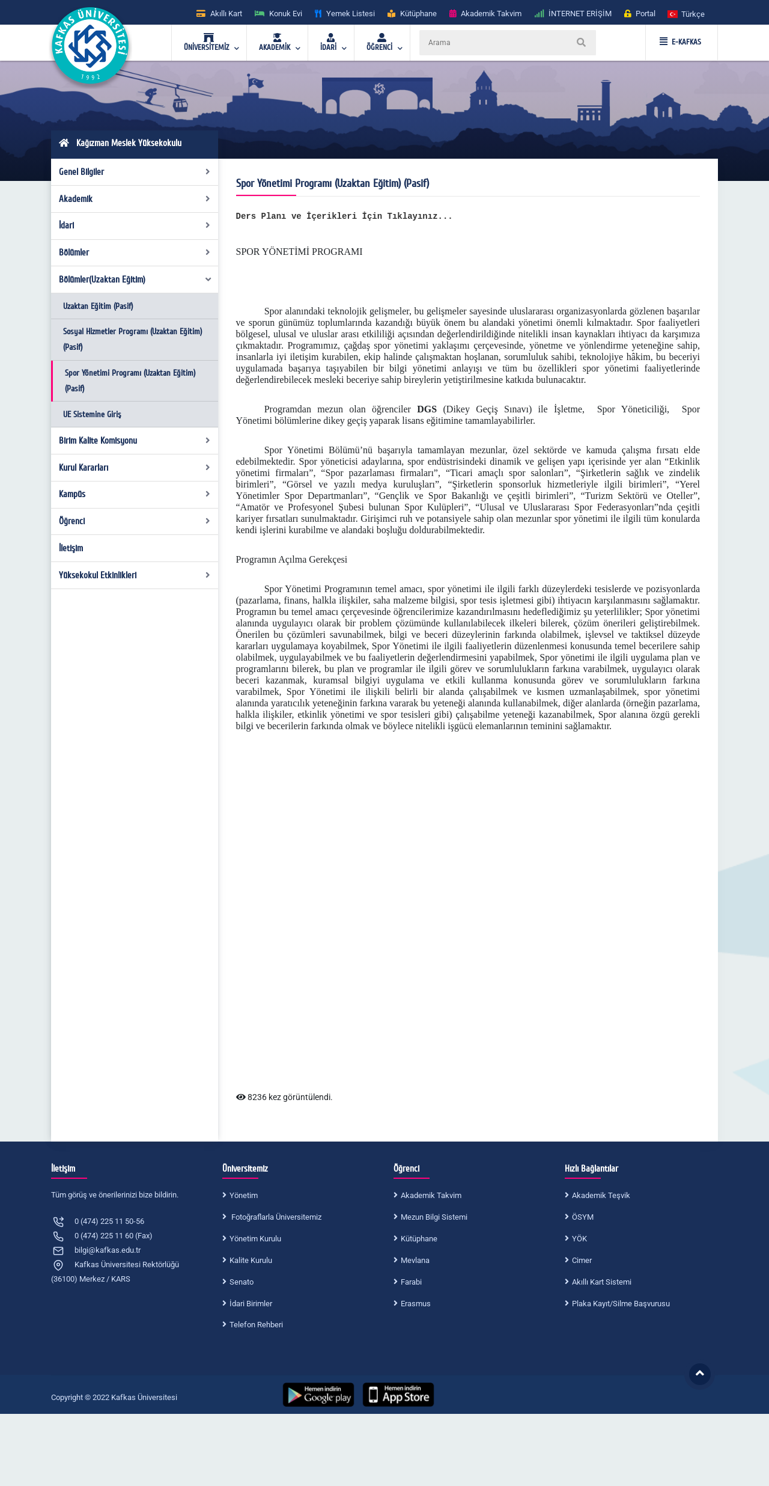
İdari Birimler (250, 1303)
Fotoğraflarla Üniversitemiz (275, 1217)
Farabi (411, 1281)
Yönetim (243, 1195)
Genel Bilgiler (135, 172)
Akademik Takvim (431, 1195)
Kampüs (135, 494)
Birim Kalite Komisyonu (135, 440)
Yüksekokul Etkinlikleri (135, 575)
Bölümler (135, 252)
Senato (241, 1281)
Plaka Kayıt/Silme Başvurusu (621, 1303)
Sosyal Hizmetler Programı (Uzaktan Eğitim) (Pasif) (132, 339)
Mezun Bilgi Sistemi (434, 1217)
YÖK (579, 1238)
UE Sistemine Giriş (92, 414)
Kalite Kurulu (250, 1260)
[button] (686, 13)
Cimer (582, 1260)
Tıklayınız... (420, 216)
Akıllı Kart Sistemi (601, 1281)
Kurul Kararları (135, 467)
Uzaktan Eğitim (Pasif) (98, 306)
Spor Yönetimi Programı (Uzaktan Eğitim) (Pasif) (130, 381)
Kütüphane (419, 1238)
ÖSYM (583, 1217)
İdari (135, 225)
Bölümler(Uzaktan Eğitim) (136, 279)
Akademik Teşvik (601, 1195)
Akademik (135, 199)
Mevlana (415, 1260)
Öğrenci (135, 521)
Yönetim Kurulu (255, 1238)
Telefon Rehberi (256, 1324)
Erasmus (416, 1303)
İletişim (71, 548)
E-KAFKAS (680, 42)
